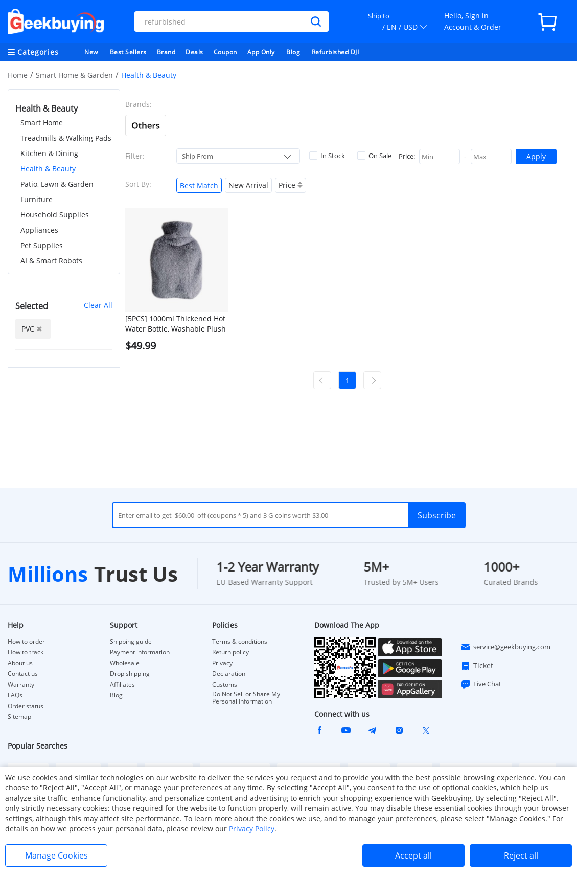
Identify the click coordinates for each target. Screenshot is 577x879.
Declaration (228, 673)
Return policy (230, 652)
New (91, 52)
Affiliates (122, 684)
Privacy (222, 663)
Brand (166, 52)
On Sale (374, 155)
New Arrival (248, 185)
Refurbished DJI (335, 52)
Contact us (23, 673)
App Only (261, 52)
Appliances (39, 230)
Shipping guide (131, 641)
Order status (25, 706)
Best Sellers (128, 52)
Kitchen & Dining (49, 153)
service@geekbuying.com (505, 647)
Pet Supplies (41, 245)
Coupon (225, 52)
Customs (224, 684)
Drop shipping (130, 673)
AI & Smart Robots (51, 261)
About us (20, 663)
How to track (25, 652)
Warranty (21, 684)
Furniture (36, 199)
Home (18, 75)
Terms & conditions (239, 641)
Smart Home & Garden (74, 75)
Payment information (140, 652)
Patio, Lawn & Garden (57, 184)
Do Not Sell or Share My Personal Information (246, 698)
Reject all (521, 855)
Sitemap (19, 716)
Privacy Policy (251, 828)
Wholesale (125, 663)
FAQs (15, 695)
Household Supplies (54, 214)
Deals (194, 52)
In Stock (327, 155)
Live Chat (480, 684)
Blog (293, 52)
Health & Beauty (48, 168)
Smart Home (41, 122)
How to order (26, 641)
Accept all (413, 855)
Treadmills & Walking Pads (65, 138)
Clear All (98, 305)
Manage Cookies (56, 855)
